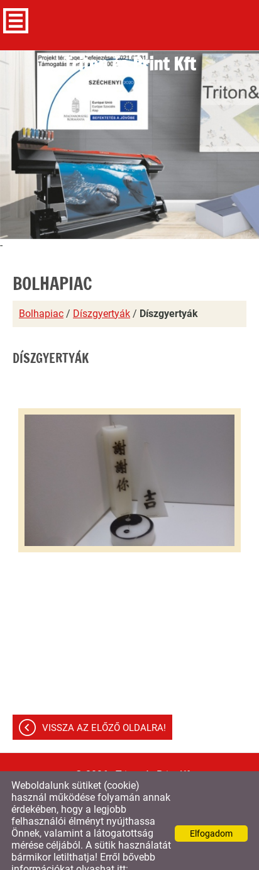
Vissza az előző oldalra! (104, 702)
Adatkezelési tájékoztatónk (70, 856)
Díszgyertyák (101, 288)
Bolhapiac (41, 288)
